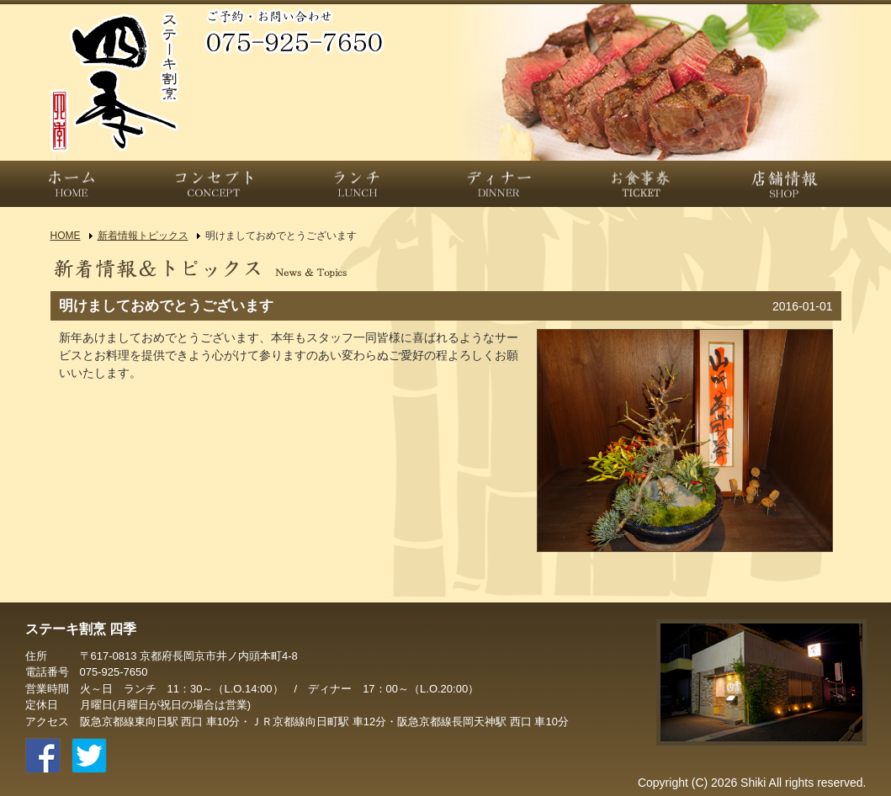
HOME (65, 235)
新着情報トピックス (143, 235)
